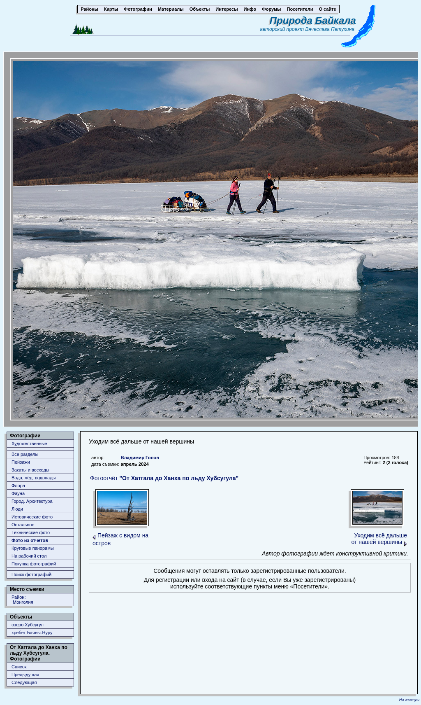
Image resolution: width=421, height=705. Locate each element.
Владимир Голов (140, 457)
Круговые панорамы (33, 548)
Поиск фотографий (31, 574)
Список (19, 666)
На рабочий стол (29, 555)
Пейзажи (21, 462)
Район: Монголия (22, 600)
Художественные (29, 443)
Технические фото (31, 532)
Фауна (18, 493)
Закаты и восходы (30, 469)
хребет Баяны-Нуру (32, 632)
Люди (17, 509)
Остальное (23, 524)
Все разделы (25, 454)
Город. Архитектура (32, 501)
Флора (18, 485)
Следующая (24, 682)
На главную (409, 700)
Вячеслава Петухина (329, 29)
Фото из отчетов (30, 540)
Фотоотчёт (164, 478)
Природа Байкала (313, 20)
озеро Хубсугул (28, 624)
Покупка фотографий (34, 563)
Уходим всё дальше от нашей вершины (379, 538)
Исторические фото (32, 516)
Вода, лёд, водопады (34, 477)
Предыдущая (25, 674)
